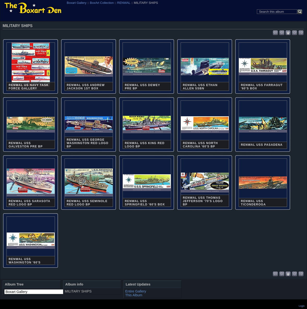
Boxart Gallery (76, 3)
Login (302, 306)
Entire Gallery (135, 291)
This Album (133, 295)
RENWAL (123, 3)
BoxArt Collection (102, 3)
